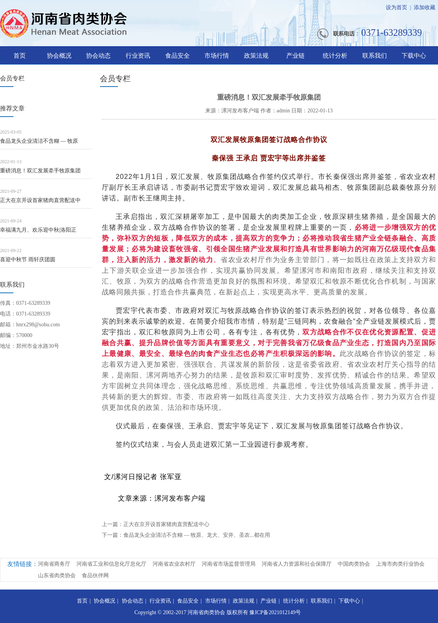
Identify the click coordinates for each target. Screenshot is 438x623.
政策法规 (256, 55)
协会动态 (98, 55)
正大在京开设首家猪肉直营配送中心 (166, 524)
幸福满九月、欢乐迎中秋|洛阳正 (38, 230)
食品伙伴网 (95, 575)
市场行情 (216, 55)
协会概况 (59, 55)
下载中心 (414, 55)
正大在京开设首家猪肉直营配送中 (40, 200)
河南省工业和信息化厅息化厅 (111, 564)
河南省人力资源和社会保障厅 (297, 564)
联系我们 (374, 55)
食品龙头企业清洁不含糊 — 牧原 (39, 141)
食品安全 (177, 55)
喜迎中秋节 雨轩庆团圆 (27, 259)
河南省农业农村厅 (174, 564)
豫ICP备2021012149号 (275, 612)
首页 (19, 55)
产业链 (295, 55)
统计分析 (335, 55)
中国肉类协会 (354, 564)
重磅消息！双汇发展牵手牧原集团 (40, 171)
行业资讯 (138, 55)
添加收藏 (424, 7)
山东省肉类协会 (57, 575)
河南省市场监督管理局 (228, 564)
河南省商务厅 (54, 564)
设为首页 (396, 7)
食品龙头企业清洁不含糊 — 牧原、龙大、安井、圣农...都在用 (196, 535)
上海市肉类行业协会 (400, 564)
